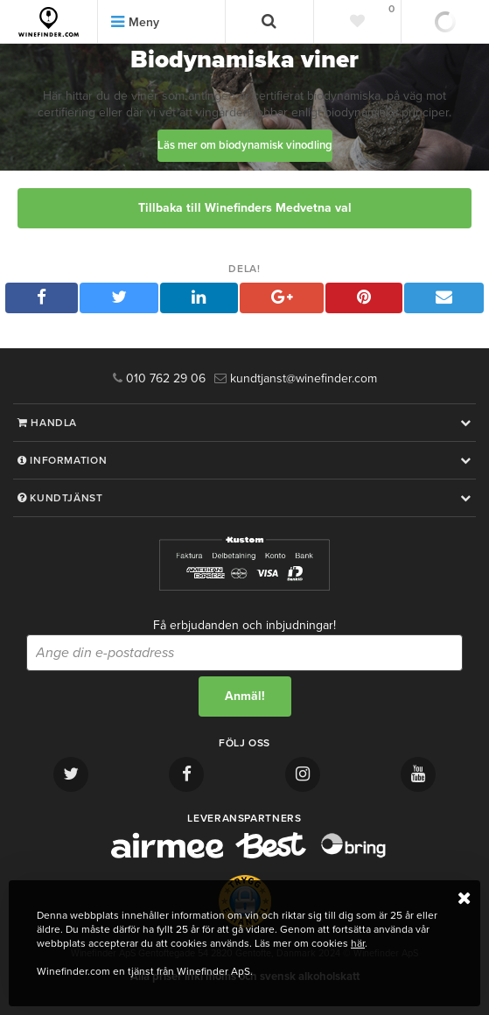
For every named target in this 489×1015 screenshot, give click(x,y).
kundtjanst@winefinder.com (295, 378)
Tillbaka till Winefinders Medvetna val (245, 207)
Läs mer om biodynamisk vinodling (244, 145)
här (358, 943)
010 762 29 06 (159, 378)
